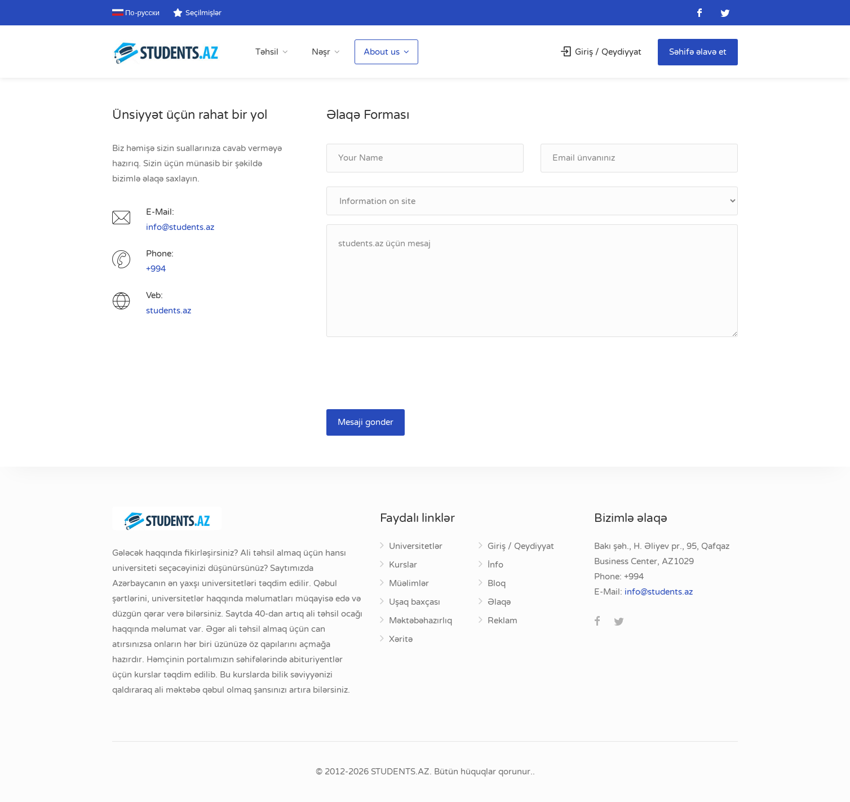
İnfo (495, 565)
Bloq (497, 583)
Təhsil (266, 52)
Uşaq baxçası (414, 602)
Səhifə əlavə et (698, 52)
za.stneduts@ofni (180, 227)
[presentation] (412, 373)
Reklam (502, 620)
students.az (168, 310)
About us (382, 52)
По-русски (136, 12)
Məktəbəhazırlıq (420, 620)
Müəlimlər (409, 583)
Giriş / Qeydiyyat (601, 52)
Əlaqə (499, 602)
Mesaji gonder (365, 422)
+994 (156, 269)
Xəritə (401, 639)
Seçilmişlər (197, 12)
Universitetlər (415, 546)
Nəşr (321, 52)
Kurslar (403, 565)
